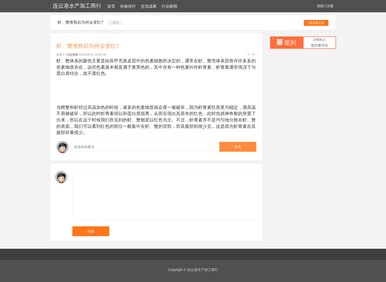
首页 (111, 6)
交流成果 (149, 6)
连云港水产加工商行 (77, 6)
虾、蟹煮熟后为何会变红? (80, 22)
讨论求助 (72, 54)
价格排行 (128, 6)
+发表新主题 (316, 23)
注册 (329, 6)
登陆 (320, 6)
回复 (90, 231)
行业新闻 (169, 6)
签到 (290, 42)
